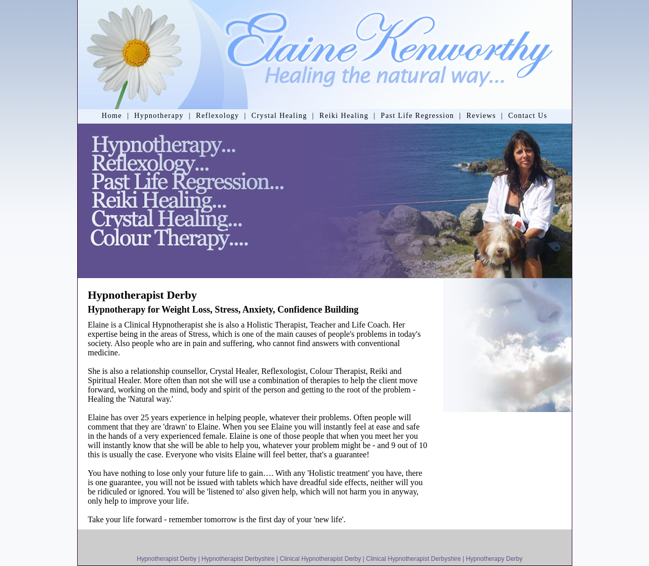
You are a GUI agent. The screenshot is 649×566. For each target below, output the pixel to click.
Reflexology (217, 115)
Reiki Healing (344, 115)
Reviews (481, 115)
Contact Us (528, 115)
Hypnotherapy (159, 115)
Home (111, 115)
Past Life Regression (417, 115)
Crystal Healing (279, 115)
